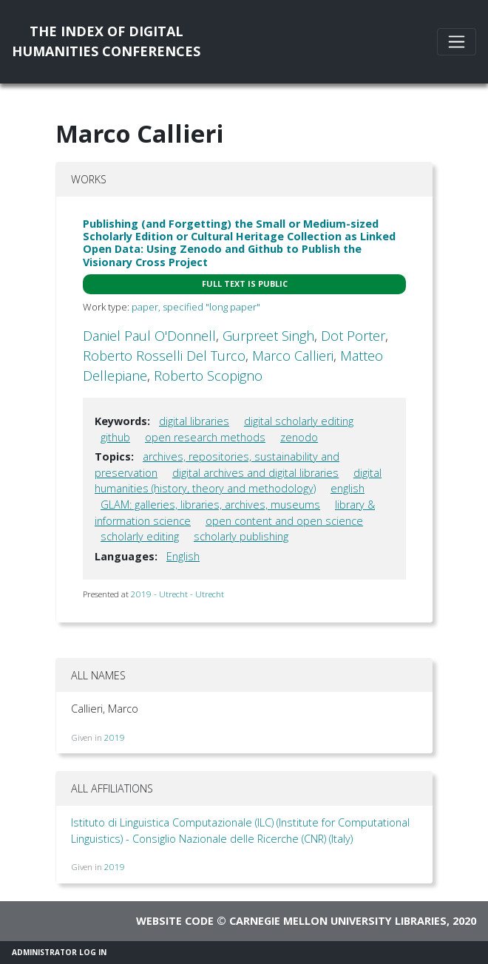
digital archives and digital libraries (255, 473)
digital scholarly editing (298, 421)
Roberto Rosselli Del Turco (164, 355)
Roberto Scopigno (208, 375)
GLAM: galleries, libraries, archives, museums (210, 505)
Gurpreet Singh (268, 335)
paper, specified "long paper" (196, 306)
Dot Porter (353, 335)
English (183, 556)
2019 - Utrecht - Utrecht (177, 594)
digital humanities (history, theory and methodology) (238, 481)
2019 (114, 737)
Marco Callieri (292, 355)
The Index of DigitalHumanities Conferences (106, 41)
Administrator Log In (59, 952)
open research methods (205, 437)
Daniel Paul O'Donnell (149, 335)
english (348, 488)
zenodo (299, 437)
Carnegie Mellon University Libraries (338, 921)
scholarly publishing (241, 536)
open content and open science (284, 521)
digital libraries (194, 421)
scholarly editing (140, 536)
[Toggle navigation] (456, 41)
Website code (175, 921)
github (115, 437)
